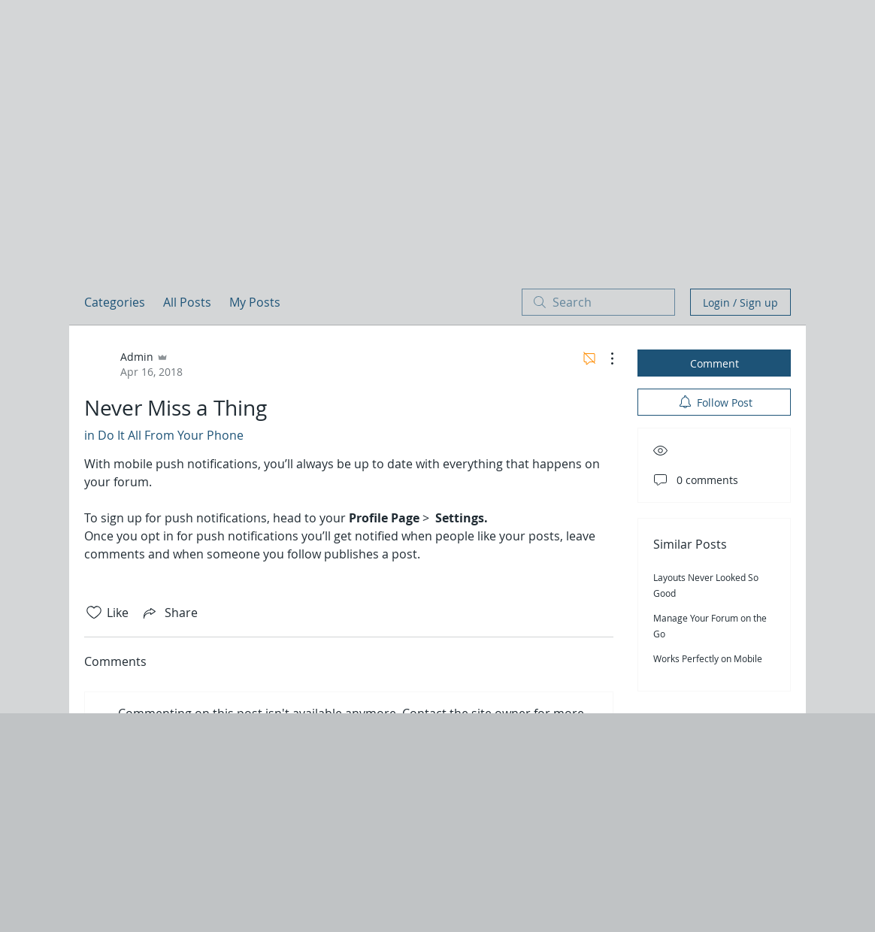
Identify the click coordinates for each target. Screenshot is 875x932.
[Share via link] (169, 613)
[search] (598, 302)
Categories (114, 302)
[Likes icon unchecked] (94, 613)
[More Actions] (604, 359)
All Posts (187, 302)
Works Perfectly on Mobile (707, 658)
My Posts (254, 302)
